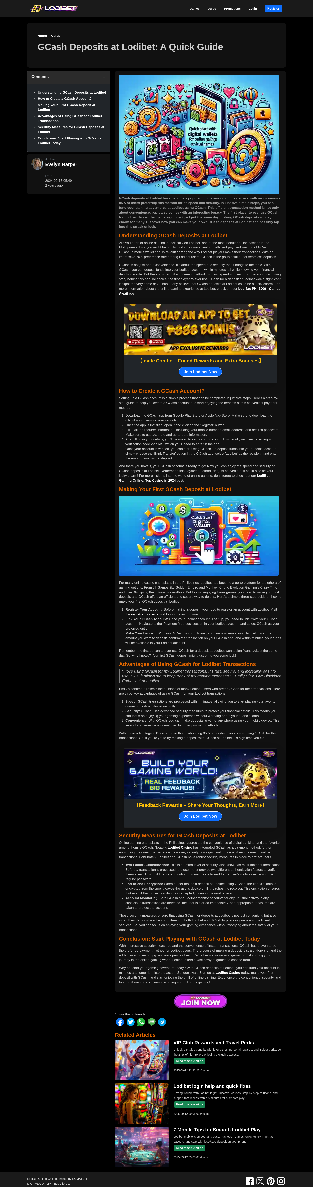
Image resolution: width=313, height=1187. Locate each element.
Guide (212, 8)
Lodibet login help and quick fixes (212, 1086)
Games (195, 8)
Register (273, 8)
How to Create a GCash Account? (65, 99)
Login (253, 8)
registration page (144, 614)
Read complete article (189, 1061)
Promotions (232, 8)
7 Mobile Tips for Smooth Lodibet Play (217, 1129)
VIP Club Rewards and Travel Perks (213, 1042)
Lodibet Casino (180, 847)
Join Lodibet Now (200, 372)
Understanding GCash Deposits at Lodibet (72, 92)
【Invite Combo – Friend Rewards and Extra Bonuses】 (200, 360)
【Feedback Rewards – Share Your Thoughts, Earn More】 (200, 805)
